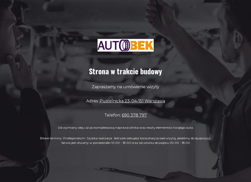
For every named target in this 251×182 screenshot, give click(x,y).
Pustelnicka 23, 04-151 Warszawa (132, 101)
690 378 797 (134, 115)
